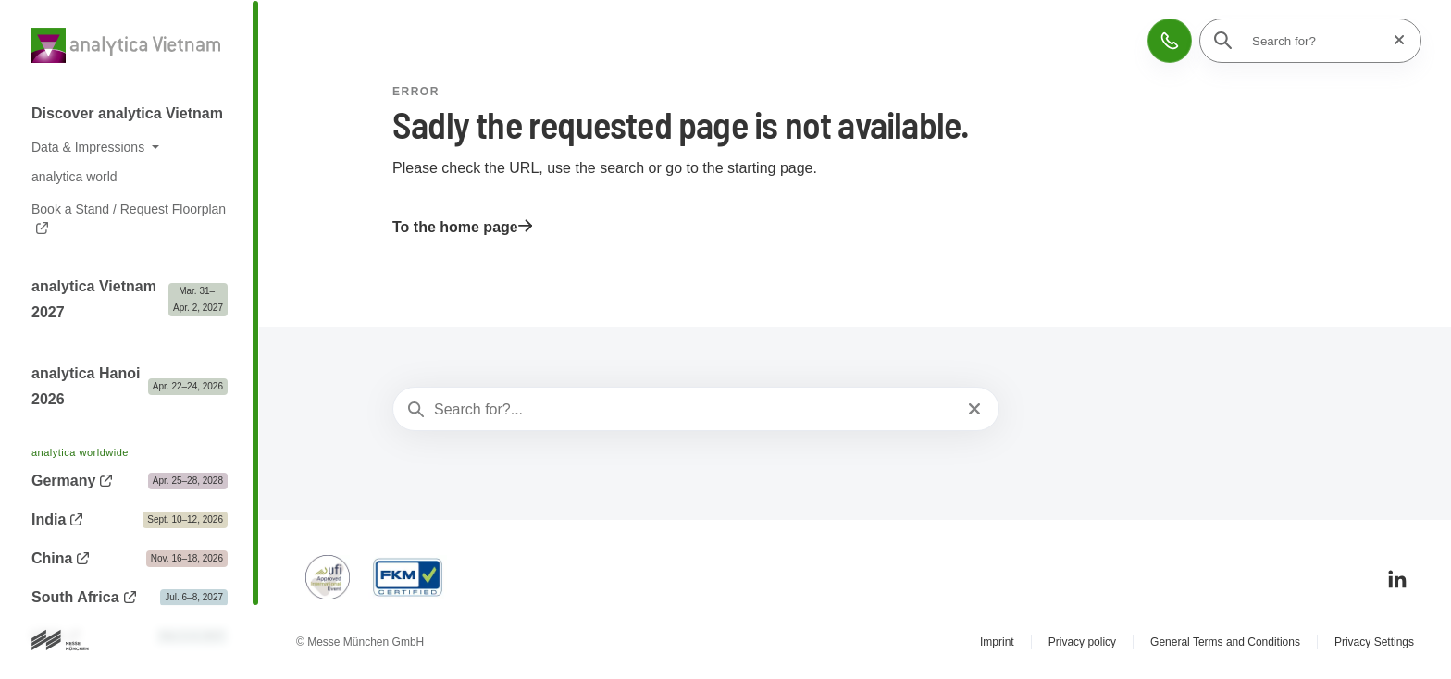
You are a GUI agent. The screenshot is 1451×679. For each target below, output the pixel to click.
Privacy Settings (1374, 642)
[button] (1169, 41)
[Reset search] (1393, 40)
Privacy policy (1082, 642)
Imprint (997, 642)
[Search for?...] (694, 410)
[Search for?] (1315, 40)
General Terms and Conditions (1225, 642)
